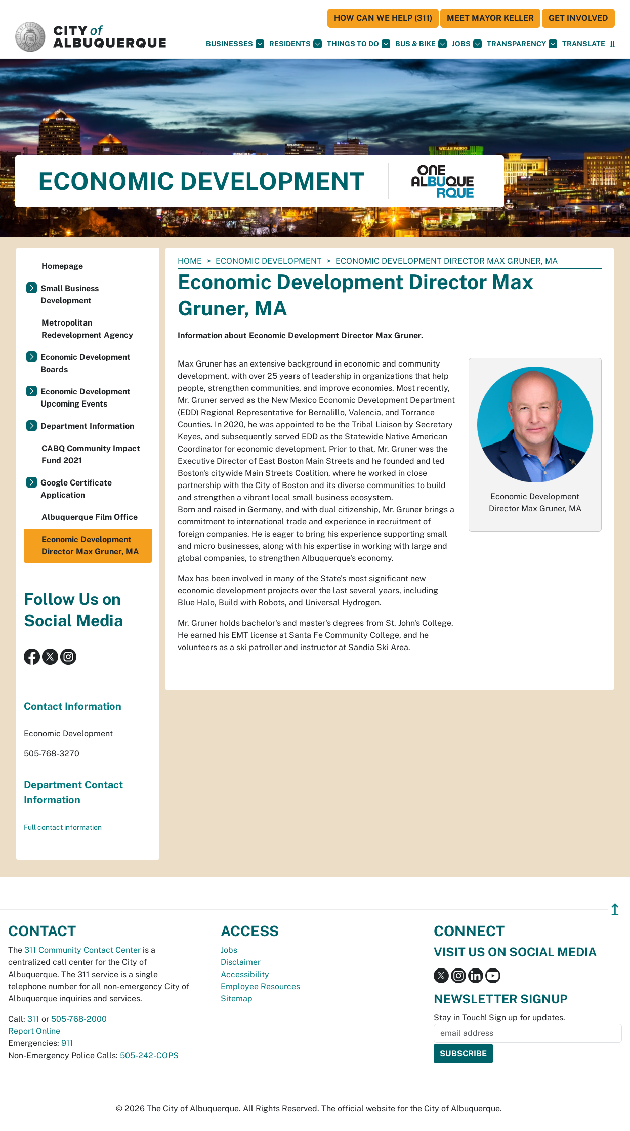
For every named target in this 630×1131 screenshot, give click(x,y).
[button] (583, 43)
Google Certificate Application (76, 489)
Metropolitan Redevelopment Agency (87, 329)
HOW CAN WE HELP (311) (383, 18)
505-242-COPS (149, 1055)
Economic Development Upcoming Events (85, 398)
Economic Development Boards (85, 363)
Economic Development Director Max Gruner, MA (90, 545)
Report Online (34, 1031)
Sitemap (237, 998)
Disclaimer (241, 962)
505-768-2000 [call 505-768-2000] (79, 1019)
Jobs (467, 43)
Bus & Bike (421, 43)
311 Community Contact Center (82, 950)
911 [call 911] (67, 1043)
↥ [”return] (615, 909)
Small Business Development (69, 294)
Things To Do (358, 43)
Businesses (235, 43)
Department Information (87, 426)
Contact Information (72, 706)
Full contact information (63, 827)
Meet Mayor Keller (490, 18)
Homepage (62, 266)
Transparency (522, 43)
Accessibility (245, 974)
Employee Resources (260, 986)
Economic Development (269, 261)
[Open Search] (612, 43)
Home (190, 261)
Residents (295, 43)
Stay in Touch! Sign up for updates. (499, 1017)
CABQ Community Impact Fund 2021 (90, 454)
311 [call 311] (33, 1019)
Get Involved (578, 18)
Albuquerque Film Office (89, 517)
